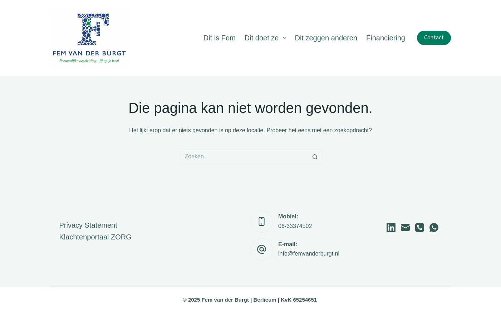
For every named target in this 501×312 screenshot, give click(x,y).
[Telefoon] (419, 227)
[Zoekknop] (315, 156)
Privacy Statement (88, 225)
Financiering (385, 38)
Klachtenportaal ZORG (95, 237)
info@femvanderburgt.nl (308, 254)
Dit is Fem (219, 38)
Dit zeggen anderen (326, 38)
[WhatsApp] (433, 227)
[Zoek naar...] (243, 156)
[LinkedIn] (391, 227)
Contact (434, 37)
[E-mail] (405, 227)
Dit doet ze (267, 38)
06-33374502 (295, 226)
